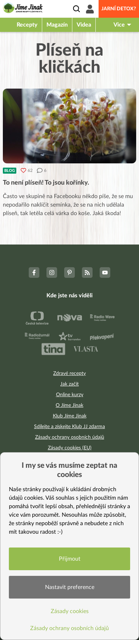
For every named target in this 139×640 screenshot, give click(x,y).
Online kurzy (69, 394)
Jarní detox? (118, 8)
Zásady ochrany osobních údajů (69, 437)
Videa (84, 25)
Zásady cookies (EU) (69, 447)
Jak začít (69, 384)
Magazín (57, 25)
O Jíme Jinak (69, 405)
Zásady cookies (70, 611)
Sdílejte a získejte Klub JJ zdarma (69, 426)
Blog (9, 171)
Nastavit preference (69, 587)
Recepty (27, 25)
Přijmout (69, 559)
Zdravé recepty (69, 373)
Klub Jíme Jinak (70, 416)
